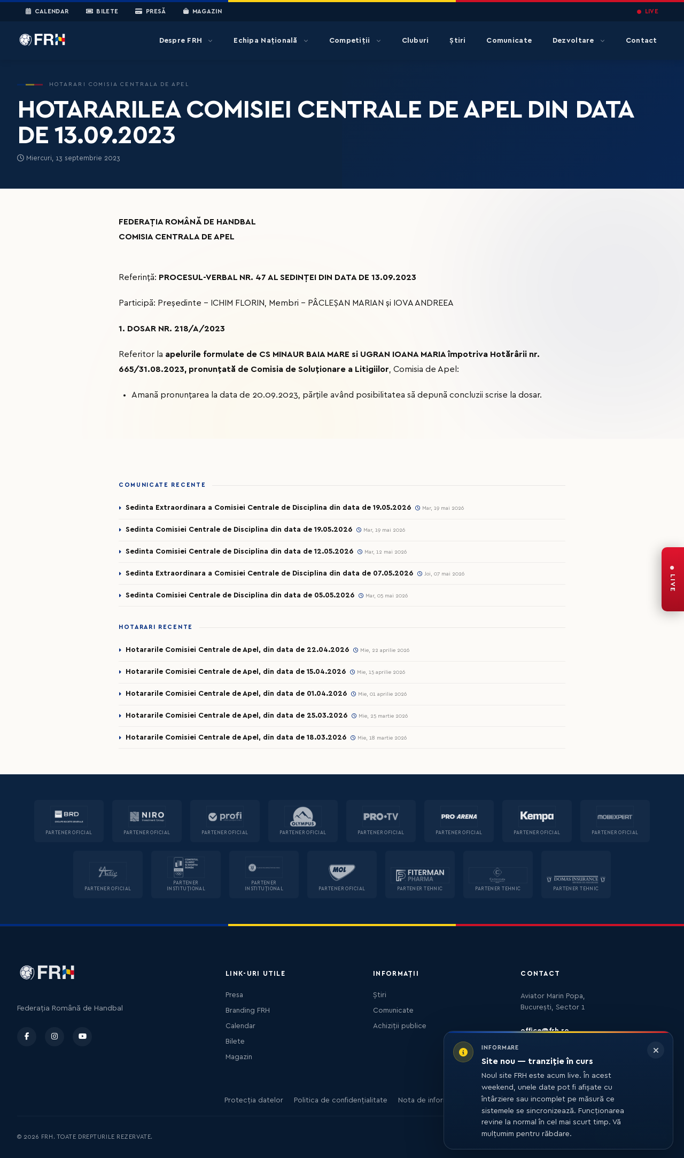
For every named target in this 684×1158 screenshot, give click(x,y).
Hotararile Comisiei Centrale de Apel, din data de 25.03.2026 (236, 715)
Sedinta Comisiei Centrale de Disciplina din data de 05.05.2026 (240, 595)
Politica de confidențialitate (340, 1100)
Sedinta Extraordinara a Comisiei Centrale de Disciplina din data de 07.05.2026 (269, 573)
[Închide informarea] (655, 1050)
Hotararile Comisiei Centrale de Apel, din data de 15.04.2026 (236, 671)
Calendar (47, 12)
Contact (641, 40)
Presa (234, 995)
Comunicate (509, 40)
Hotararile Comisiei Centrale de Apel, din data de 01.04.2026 (236, 693)
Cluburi (415, 40)
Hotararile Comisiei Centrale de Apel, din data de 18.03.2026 (236, 737)
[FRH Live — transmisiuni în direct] (673, 579)
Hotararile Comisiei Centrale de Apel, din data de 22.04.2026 (237, 650)
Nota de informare (429, 1100)
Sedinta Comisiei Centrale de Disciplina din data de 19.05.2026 (239, 529)
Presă (150, 12)
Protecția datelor (253, 1100)
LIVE (647, 11)
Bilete (102, 12)
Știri (457, 40)
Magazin (202, 12)
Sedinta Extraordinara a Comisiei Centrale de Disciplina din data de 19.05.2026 (268, 507)
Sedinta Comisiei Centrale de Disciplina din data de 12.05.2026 (239, 551)
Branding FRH (248, 1010)
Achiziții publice (399, 1026)
